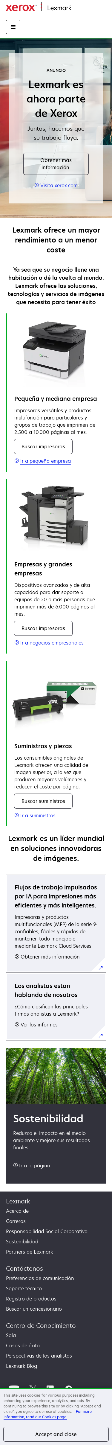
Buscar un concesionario (34, 1309)
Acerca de (17, 1211)
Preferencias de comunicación (40, 1278)
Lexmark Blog (21, 1366)
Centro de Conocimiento (41, 1326)
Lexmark (18, 1201)
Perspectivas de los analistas (39, 1355)
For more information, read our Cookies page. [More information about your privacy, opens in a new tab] (48, 1414)
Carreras (16, 1221)
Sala (11, 1335)
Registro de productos (31, 1298)
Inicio (76, 8)
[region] (56, 1416)
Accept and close (56, 1434)
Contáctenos (24, 1268)
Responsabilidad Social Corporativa (47, 1231)
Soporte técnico (24, 1288)
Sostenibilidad (22, 1241)
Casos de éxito (23, 1345)
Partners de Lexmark (29, 1251)
